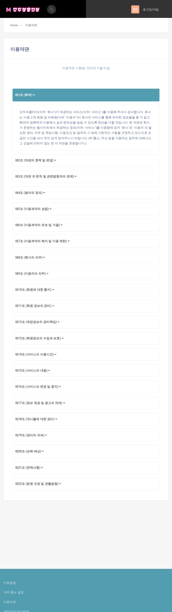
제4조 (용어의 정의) (30, 193)
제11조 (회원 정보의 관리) (34, 306)
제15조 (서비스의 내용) (32, 370)
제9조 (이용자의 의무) (31, 273)
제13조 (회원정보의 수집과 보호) (39, 338)
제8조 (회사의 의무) (30, 257)
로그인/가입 (151, 9)
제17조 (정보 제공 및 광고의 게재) (40, 403)
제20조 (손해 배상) (29, 451)
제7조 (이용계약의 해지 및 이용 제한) (42, 241)
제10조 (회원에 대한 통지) (34, 289)
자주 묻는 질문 (13, 592)
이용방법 (9, 582)
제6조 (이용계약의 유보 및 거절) (38, 225)
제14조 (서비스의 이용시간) (35, 354)
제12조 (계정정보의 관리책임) (37, 322)
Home (14, 25)
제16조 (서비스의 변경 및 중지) (38, 386)
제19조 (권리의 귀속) (31, 435)
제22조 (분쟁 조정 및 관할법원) (38, 484)
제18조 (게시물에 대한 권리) (36, 419)
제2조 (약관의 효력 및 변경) (35, 160)
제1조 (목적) (25, 95)
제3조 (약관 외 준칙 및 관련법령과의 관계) (46, 176)
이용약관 (9, 602)
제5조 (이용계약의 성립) (33, 209)
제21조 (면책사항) (29, 467)
